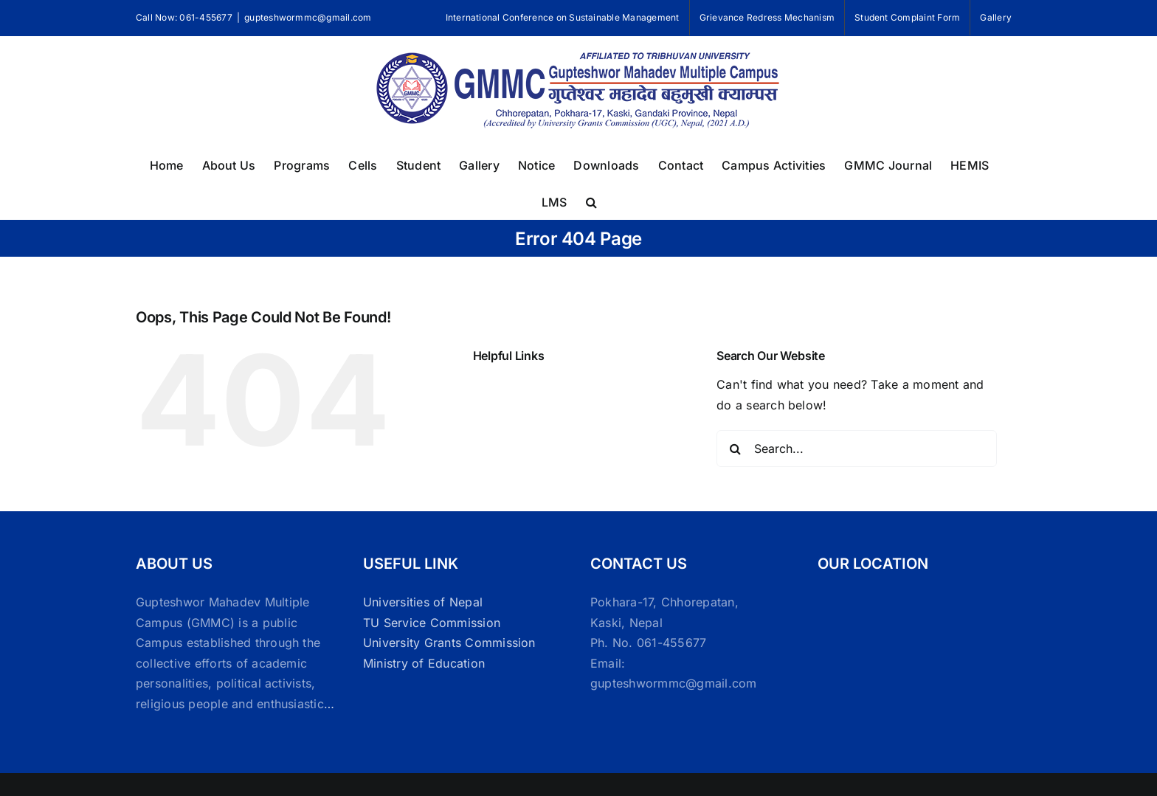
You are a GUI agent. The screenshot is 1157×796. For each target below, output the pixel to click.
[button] (591, 200)
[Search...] (856, 448)
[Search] (734, 448)
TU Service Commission (431, 622)
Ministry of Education (424, 663)
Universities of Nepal (423, 602)
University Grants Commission (449, 642)
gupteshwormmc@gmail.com (308, 17)
